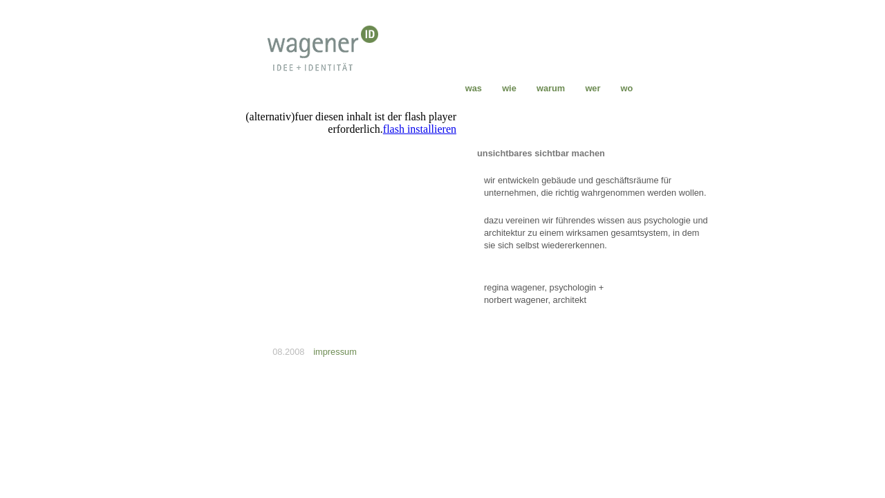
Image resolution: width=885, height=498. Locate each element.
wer (593, 88)
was (473, 88)
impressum (335, 352)
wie (509, 88)
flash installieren (419, 129)
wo (627, 88)
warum (551, 88)
